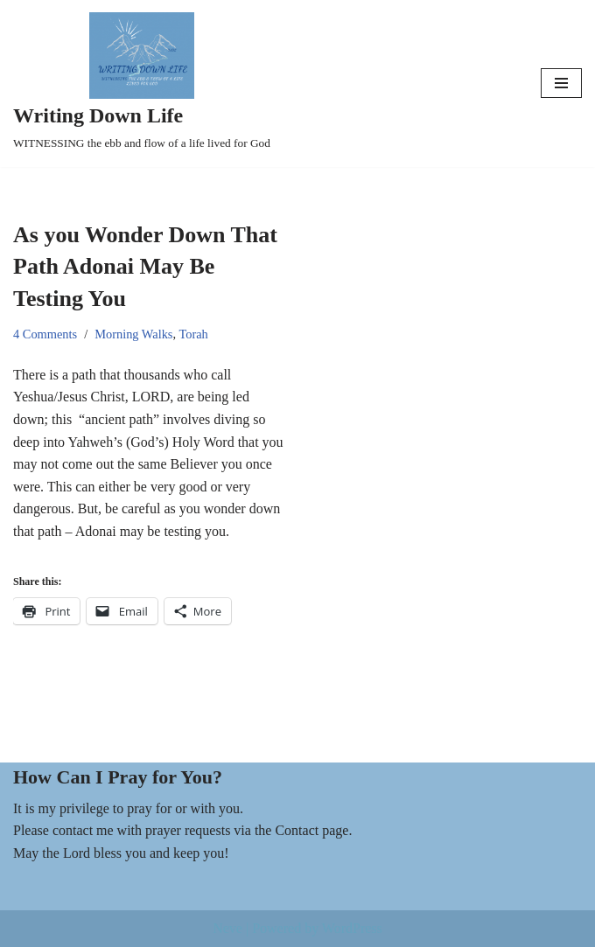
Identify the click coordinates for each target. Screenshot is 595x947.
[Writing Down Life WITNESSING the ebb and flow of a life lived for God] (141, 83)
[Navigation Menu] (561, 83)
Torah (192, 334)
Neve (227, 928)
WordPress (352, 928)
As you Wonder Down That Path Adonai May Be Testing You (145, 266)
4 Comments (45, 334)
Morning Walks (133, 334)
